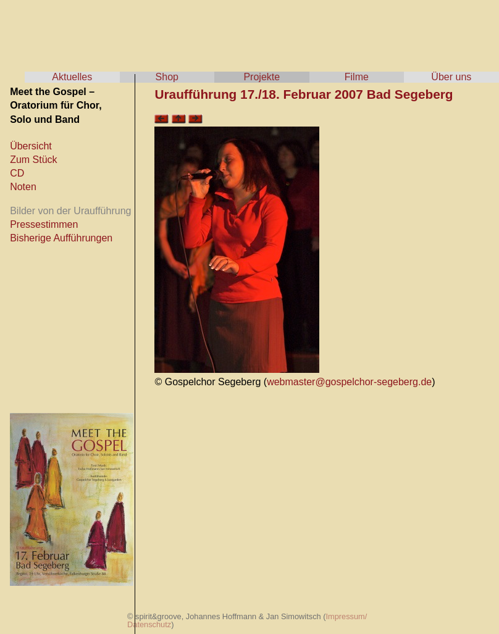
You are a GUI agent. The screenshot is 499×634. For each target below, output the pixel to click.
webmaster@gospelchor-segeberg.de (349, 382)
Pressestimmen (44, 224)
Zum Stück (33, 159)
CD (17, 173)
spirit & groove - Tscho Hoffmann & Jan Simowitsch (123, 31)
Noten (23, 186)
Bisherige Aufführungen (61, 238)
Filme (357, 77)
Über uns (451, 77)
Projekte (261, 77)
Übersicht (31, 146)
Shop (167, 77)
